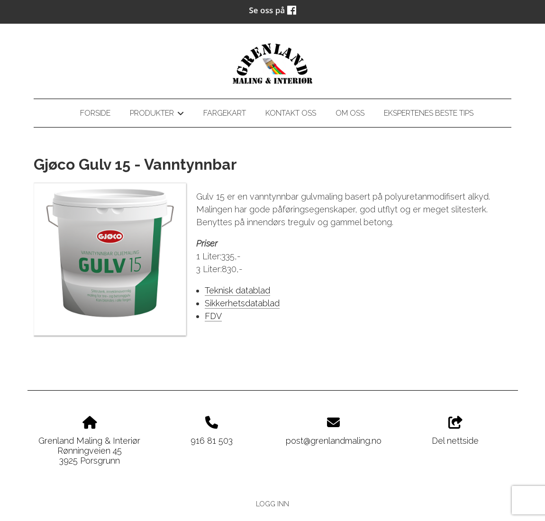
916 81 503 (212, 441)
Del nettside (455, 431)
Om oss (350, 113)
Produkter (156, 115)
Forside (95, 113)
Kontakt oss (290, 113)
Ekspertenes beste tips (428, 113)
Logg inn (272, 504)
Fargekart (224, 113)
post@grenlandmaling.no (334, 441)
